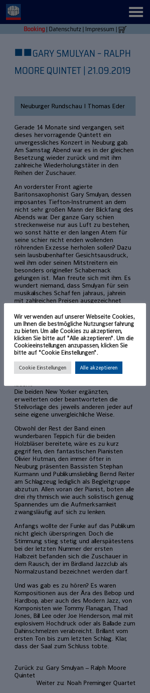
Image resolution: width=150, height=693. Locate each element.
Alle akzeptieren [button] (99, 368)
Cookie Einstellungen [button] (42, 368)
